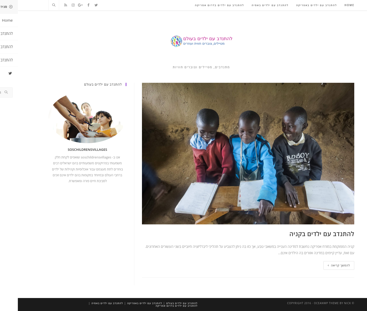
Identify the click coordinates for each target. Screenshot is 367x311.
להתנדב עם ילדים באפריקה (126, 303)
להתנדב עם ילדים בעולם (164, 303)
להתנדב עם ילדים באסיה (89, 303)
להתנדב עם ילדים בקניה (304, 233)
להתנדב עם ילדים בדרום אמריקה (159, 305)
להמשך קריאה (321, 265)
